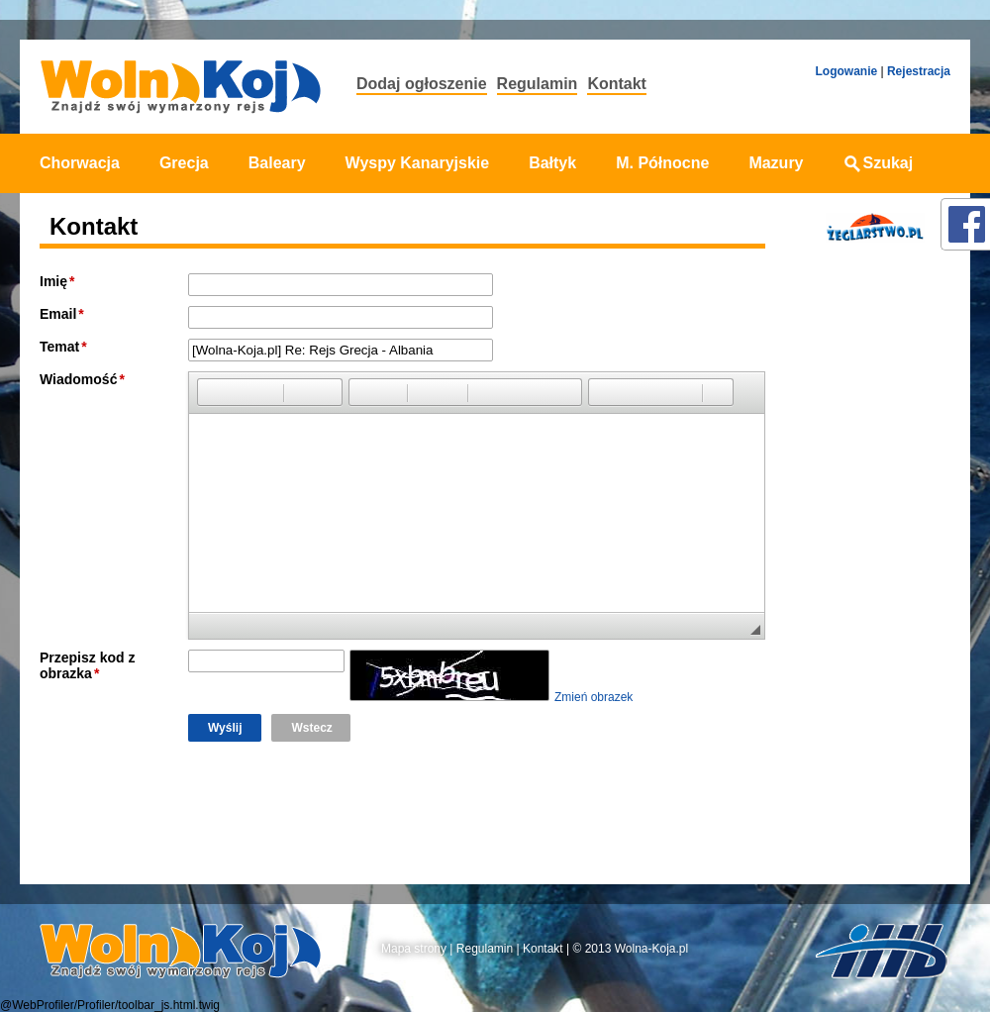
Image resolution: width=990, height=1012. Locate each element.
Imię (53, 281)
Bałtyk (552, 162)
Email (58, 314)
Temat (59, 346)
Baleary (277, 162)
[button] (212, 392)
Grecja (184, 162)
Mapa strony (413, 949)
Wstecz (311, 728)
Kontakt (616, 83)
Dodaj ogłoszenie (421, 83)
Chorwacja (80, 162)
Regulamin (537, 83)
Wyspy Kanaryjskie (418, 162)
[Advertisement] (869, 567)
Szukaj (878, 162)
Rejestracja (918, 71)
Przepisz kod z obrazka (87, 665)
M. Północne (662, 162)
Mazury (775, 162)
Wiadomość (78, 379)
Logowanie (846, 71)
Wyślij (225, 728)
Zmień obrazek (593, 697)
